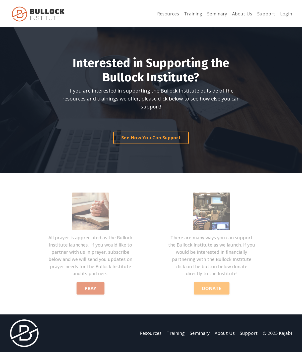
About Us (242, 14)
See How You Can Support (151, 138)
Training (193, 14)
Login (286, 14)
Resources (168, 14)
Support (266, 14)
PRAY (86, 288)
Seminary (217, 14)
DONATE (216, 288)
